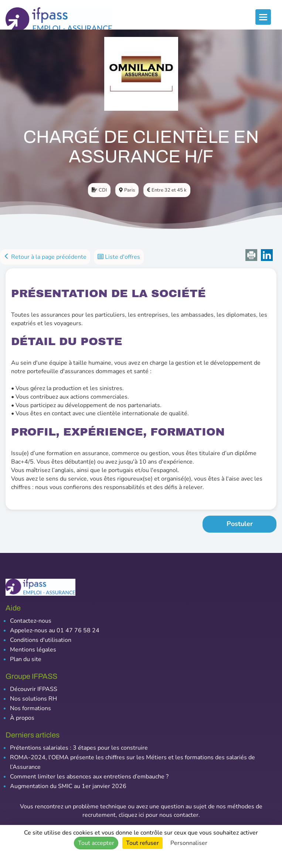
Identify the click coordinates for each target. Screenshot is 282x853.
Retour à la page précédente (45, 257)
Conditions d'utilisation (40, 640)
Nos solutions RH (33, 699)
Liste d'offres (119, 257)
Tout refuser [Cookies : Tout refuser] (142, 843)
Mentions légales (33, 650)
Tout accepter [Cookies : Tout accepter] (96, 843)
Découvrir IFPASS (33, 689)
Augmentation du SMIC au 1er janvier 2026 (68, 786)
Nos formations (30, 708)
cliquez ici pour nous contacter (158, 815)
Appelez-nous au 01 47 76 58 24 (54, 630)
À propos (22, 718)
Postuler (240, 523)
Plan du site (25, 659)
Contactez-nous (30, 621)
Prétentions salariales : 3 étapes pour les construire (79, 748)
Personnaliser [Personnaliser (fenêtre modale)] (188, 843)
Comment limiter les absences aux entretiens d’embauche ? (89, 777)
